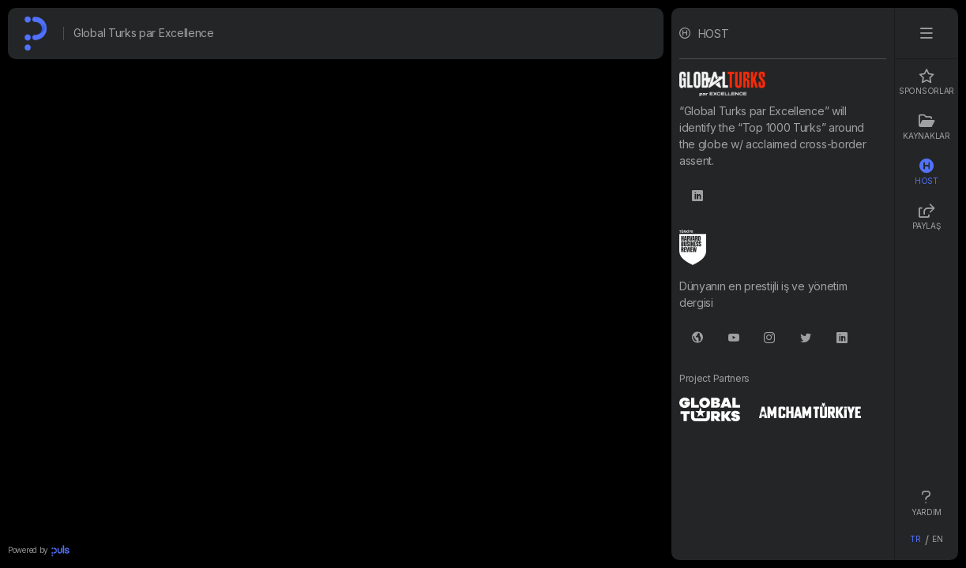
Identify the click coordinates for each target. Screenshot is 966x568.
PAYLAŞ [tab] (926, 217)
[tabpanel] (782, 284)
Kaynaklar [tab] (926, 127)
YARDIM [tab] (926, 503)
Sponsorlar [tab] (926, 82)
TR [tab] (915, 539)
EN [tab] (937, 539)
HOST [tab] (926, 172)
